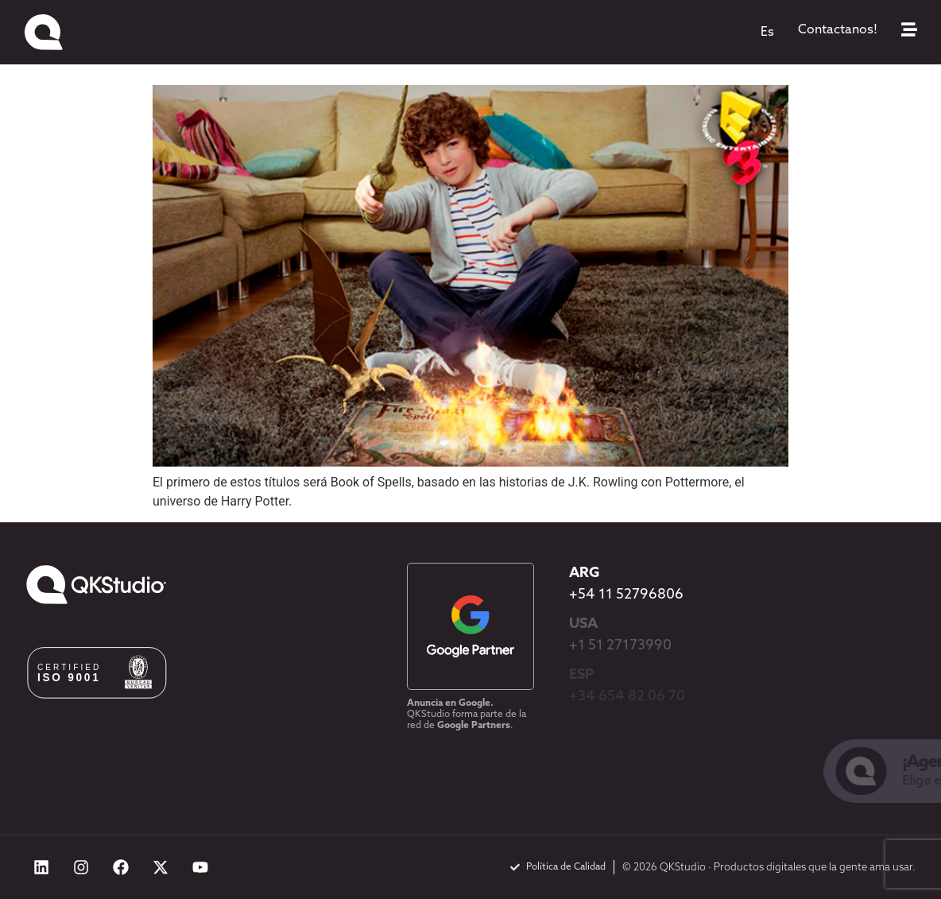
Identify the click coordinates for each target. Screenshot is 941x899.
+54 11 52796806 (626, 595)
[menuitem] (767, 33)
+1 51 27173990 (620, 645)
